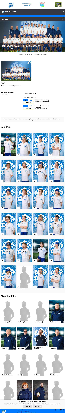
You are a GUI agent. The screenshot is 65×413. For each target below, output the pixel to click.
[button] (5, 36)
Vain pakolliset (37, 406)
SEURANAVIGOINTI (33, 11)
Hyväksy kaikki (27, 406)
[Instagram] (63, 410)
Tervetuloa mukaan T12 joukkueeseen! (32, 55)
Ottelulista (4, 100)
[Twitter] (57, 410)
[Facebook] (55, 410)
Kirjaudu (32, 19)
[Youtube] (60, 410)
